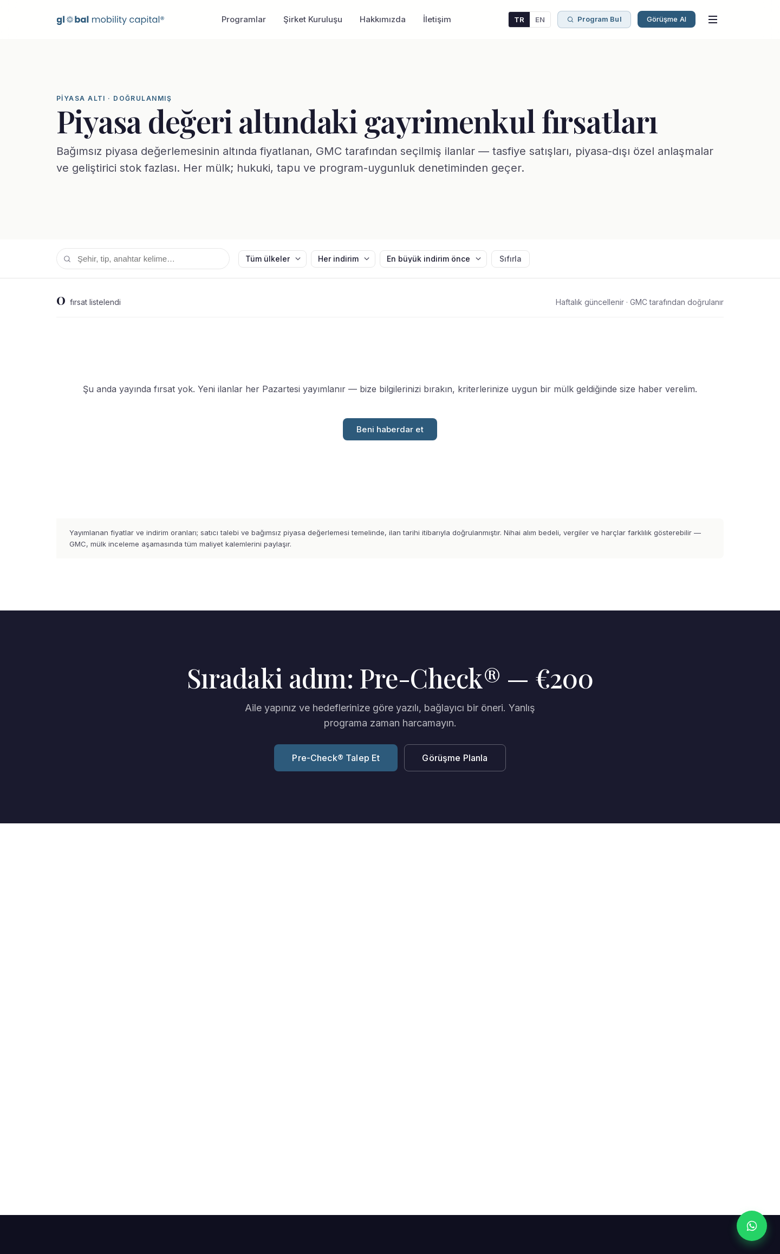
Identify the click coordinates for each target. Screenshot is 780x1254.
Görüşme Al (666, 19)
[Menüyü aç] (713, 19)
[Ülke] (272, 259)
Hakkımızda (383, 19)
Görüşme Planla (454, 757)
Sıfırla (510, 258)
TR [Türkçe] (519, 19)
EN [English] (540, 19)
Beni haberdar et (389, 429)
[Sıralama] (433, 259)
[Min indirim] (343, 259)
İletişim (437, 19)
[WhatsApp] (752, 1226)
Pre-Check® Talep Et (336, 757)
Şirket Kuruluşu (312, 19)
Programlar (244, 19)
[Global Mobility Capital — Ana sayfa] (110, 19)
